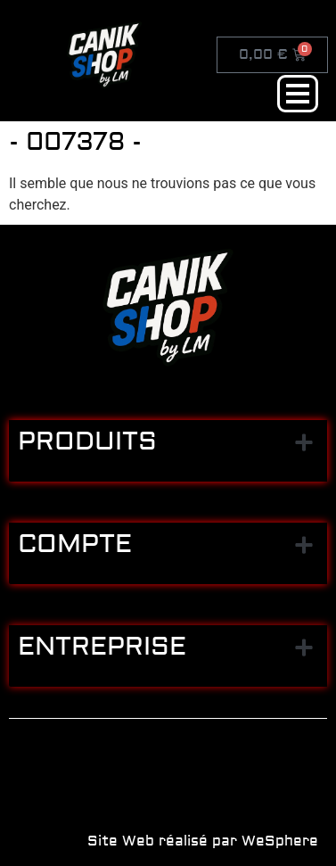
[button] (303, 442)
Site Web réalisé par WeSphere (202, 841)
